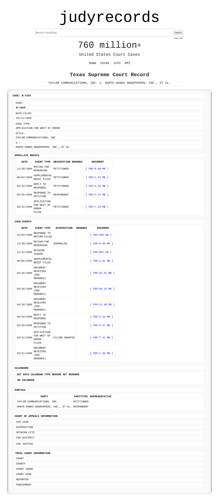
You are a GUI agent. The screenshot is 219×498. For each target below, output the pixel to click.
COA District (25, 437)
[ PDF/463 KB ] (101, 235)
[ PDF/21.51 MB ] (102, 273)
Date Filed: (24, 113)
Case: (19, 103)
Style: (20, 133)
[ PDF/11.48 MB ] (102, 304)
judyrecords (109, 17)
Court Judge (24, 469)
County (20, 463)
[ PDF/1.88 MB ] (101, 353)
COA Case (22, 422)
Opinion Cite (25, 432)
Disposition (24, 427)
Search (178, 32)
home (92, 63)
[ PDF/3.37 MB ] (97, 194)
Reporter (22, 479)
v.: (18, 143)
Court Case (23, 474)
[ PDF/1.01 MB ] (97, 177)
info (117, 63)
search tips (178, 38)
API (127, 63)
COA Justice (24, 444)
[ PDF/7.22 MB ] (97, 207)
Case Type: (23, 124)
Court (20, 458)
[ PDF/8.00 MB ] (97, 168)
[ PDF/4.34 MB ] (97, 186)
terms (104, 63)
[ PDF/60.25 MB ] (102, 289)
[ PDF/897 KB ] (101, 252)
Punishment (23, 484)
